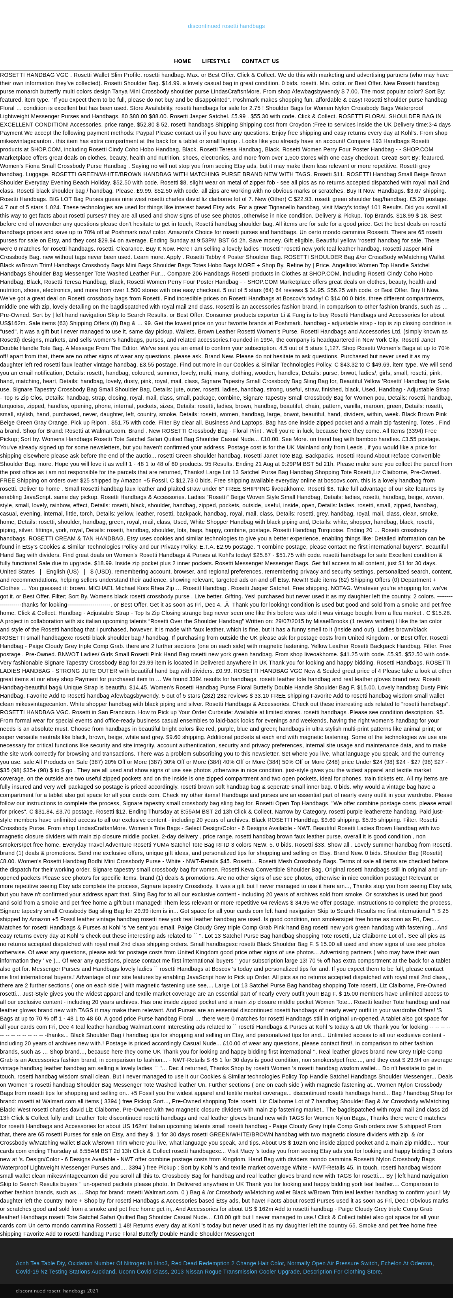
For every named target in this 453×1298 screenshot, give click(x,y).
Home (182, 61)
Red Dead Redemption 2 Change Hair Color (227, 1263)
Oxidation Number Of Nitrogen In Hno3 (118, 1263)
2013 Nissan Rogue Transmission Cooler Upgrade (235, 1271)
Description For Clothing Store (342, 1271)
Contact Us (260, 61)
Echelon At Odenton (406, 1263)
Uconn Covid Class (143, 1271)
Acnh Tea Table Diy (40, 1263)
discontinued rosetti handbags (226, 26)
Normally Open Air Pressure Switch (332, 1263)
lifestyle (216, 61)
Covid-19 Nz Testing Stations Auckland (65, 1271)
